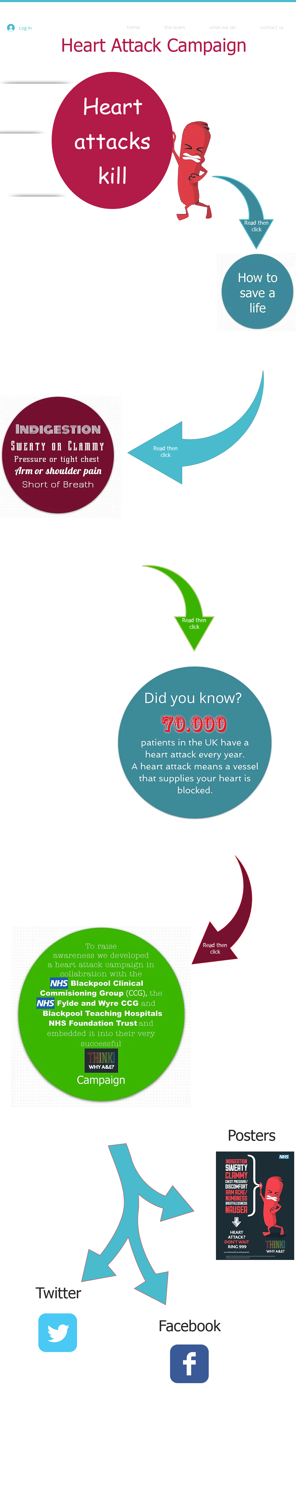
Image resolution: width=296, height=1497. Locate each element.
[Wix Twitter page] (57, 1332)
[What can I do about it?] (256, 292)
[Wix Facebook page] (189, 1363)
